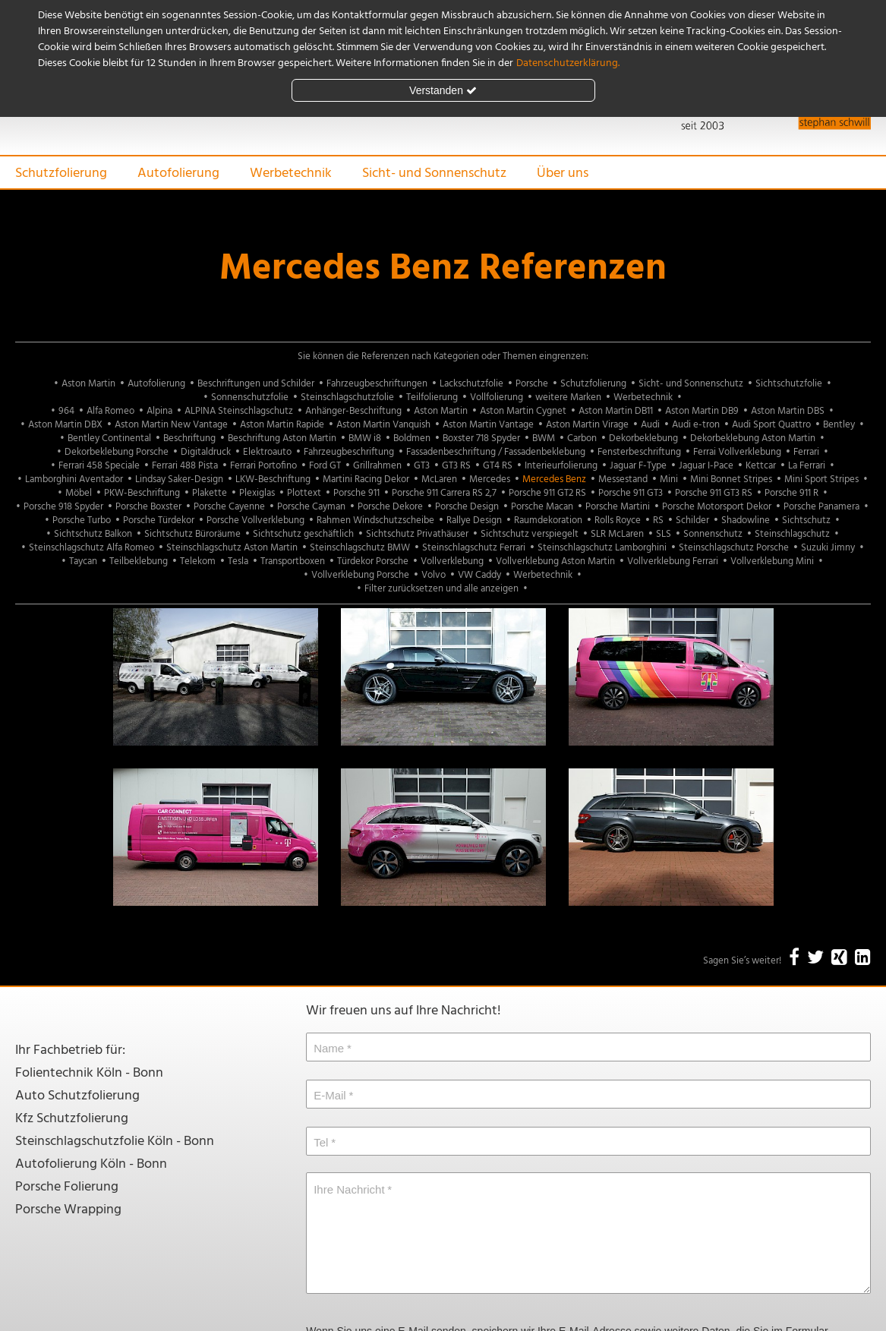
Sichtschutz (806, 520)
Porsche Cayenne (229, 507)
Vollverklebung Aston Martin (555, 561)
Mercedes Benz (554, 479)
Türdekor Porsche (372, 561)
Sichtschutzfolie (788, 384)
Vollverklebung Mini (772, 561)
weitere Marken (568, 397)
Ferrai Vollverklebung (737, 452)
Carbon (582, 438)
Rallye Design (474, 520)
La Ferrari (806, 466)
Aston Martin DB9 (702, 411)
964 (66, 411)
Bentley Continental (109, 438)
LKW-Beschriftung (273, 479)
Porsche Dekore (390, 507)
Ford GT (325, 466)
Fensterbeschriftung (639, 452)
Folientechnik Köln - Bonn (89, 1073)
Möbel (78, 493)
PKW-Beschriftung (142, 493)
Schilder (692, 520)
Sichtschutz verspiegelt (530, 534)
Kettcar (761, 466)
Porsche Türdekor (158, 520)
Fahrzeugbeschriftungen (376, 384)
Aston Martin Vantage (488, 425)
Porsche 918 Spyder (63, 507)
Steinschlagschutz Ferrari (473, 548)
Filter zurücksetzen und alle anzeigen (441, 589)
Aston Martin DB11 (616, 411)
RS (658, 520)
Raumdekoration (548, 520)
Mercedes (489, 479)
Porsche (532, 384)
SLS (663, 534)
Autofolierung (178, 173)
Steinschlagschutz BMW (360, 548)
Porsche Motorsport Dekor (716, 507)
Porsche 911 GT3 (630, 493)
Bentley (839, 425)
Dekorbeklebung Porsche (117, 452)
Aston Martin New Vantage (171, 425)
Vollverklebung (452, 561)
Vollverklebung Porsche (360, 575)
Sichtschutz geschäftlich (303, 534)
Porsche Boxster (148, 507)
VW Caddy (479, 575)
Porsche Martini (617, 507)
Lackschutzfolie (471, 384)
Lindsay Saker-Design (179, 479)
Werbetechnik (291, 173)
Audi (650, 425)
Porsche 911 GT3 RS (713, 493)
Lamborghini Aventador (74, 479)
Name (329, 1048)
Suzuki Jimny (828, 548)
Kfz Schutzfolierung (71, 1119)
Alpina (159, 411)
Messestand (623, 479)
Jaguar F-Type (638, 466)
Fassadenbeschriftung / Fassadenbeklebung (495, 452)
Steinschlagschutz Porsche (734, 548)
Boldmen (411, 438)
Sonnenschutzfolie (250, 397)
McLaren (439, 479)
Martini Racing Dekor (366, 479)
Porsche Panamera (821, 507)
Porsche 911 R (791, 493)
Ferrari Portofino (263, 466)
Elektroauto (267, 452)
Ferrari (806, 452)
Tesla (238, 561)
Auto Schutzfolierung (77, 1096)
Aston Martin (88, 384)
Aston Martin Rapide (282, 425)
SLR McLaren (617, 534)
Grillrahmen (377, 466)
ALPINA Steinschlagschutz (238, 411)
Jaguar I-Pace (706, 466)
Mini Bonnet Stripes (731, 479)
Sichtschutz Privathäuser (417, 534)
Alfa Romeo (110, 411)
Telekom (198, 561)
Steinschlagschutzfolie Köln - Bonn (114, 1142)
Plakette (209, 493)
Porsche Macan (542, 507)
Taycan (83, 561)
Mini (669, 479)
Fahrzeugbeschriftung (349, 452)
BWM (543, 438)
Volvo (433, 575)
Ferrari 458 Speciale (99, 466)
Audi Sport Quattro (771, 425)
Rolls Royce (617, 520)
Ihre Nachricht (349, 1189)
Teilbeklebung (138, 561)
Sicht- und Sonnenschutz (434, 173)
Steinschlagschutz (792, 534)
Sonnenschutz (713, 534)
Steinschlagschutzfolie (347, 397)
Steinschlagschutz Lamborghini (602, 548)
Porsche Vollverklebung (255, 520)
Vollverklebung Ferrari (672, 561)
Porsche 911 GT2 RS (547, 493)
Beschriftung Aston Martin (282, 438)
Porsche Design (467, 507)
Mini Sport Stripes (821, 479)
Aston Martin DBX (65, 425)
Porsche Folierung (66, 1187)
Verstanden (443, 90)
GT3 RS (456, 466)
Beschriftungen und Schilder (255, 384)
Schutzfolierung (61, 173)
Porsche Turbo (81, 520)
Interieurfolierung (561, 466)
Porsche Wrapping (68, 1210)
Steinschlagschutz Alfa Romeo (91, 548)
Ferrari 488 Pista (185, 466)
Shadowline (745, 520)
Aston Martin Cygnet (523, 411)
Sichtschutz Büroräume (192, 534)
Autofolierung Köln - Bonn (91, 1164)
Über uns (562, 173)
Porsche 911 (356, 493)
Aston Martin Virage (587, 425)
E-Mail (330, 1095)
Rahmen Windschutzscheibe (375, 520)
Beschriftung (189, 438)
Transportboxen (292, 561)
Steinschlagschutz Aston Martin (232, 548)
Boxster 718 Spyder (481, 438)
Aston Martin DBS (788, 411)
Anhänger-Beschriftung (353, 411)
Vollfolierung (496, 397)
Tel (321, 1142)
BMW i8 (364, 438)
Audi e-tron (696, 425)
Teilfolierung (432, 397)
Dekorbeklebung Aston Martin (752, 438)
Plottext (304, 493)
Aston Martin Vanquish (383, 425)
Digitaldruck (206, 452)
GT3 (422, 466)
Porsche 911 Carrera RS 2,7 (444, 493)
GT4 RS (497, 466)
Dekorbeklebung (643, 438)
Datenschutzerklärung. (568, 63)
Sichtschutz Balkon (93, 534)
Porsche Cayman (311, 507)
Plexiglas (257, 493)
